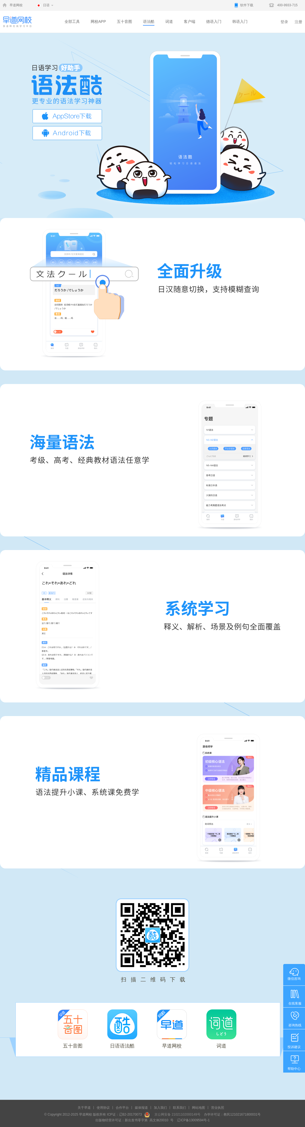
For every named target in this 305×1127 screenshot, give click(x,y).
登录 (284, 22)
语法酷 (148, 21)
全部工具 (72, 21)
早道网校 (16, 5)
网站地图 (198, 1108)
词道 (169, 21)
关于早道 (84, 1108)
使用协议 (103, 1108)
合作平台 (122, 1108)
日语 (46, 5)
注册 (298, 22)
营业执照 (217, 1108)
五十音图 (124, 21)
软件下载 (246, 5)
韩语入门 (240, 21)
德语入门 (213, 21)
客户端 (189, 21)
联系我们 (179, 1108)
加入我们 (160, 1108)
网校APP (98, 21)
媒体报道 (141, 1108)
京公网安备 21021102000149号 (175, 1114)
